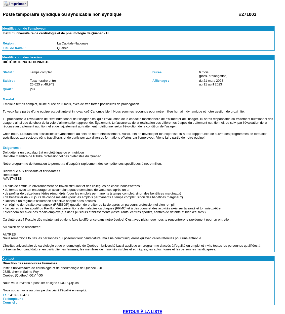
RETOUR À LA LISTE (142, 312)
